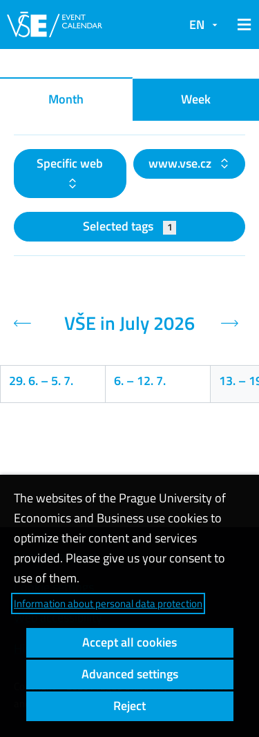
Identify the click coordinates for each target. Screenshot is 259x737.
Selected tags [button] (129, 226)
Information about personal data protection (108, 603)
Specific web (70, 163)
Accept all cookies (129, 642)
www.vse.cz (181, 163)
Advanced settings (129, 674)
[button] (241, 25)
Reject (129, 705)
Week (196, 99)
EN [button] (196, 24)
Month (66, 99)
